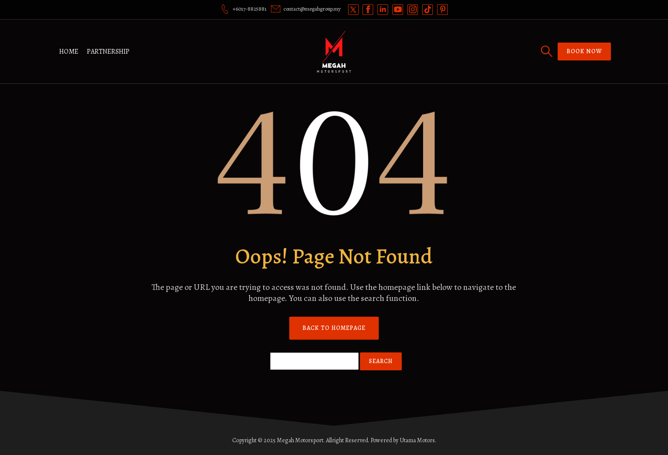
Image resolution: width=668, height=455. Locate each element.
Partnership (108, 51)
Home (68, 51)
